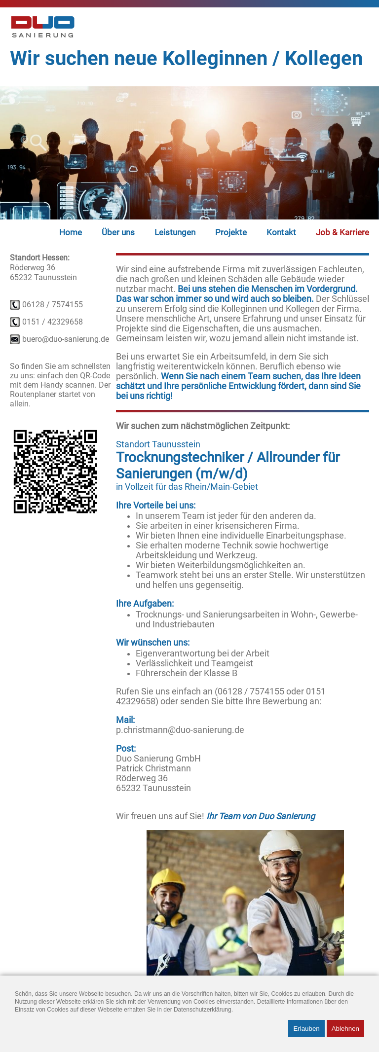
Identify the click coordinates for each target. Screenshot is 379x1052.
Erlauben (306, 1028)
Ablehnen (345, 1028)
